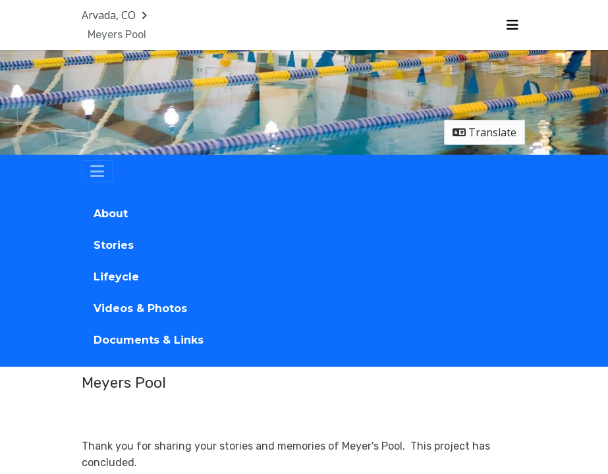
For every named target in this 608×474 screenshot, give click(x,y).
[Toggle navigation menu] (512, 25)
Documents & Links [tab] (149, 340)
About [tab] (111, 213)
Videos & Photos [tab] (140, 308)
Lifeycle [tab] (116, 277)
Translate (484, 132)
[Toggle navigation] (97, 171)
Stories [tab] (114, 245)
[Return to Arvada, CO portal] (116, 15)
